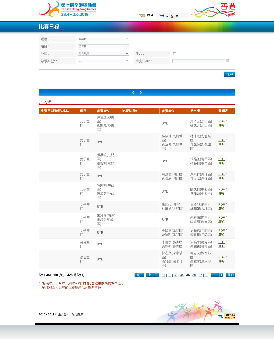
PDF (221, 121)
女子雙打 (85, 123)
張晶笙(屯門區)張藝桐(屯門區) (105, 161)
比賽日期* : (144, 61)
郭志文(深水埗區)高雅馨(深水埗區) (172, 259)
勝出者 (195, 111)
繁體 (142, 15)
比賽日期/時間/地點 (55, 111)
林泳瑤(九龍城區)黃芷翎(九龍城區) (172, 142)
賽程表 (223, 111)
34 (181, 275)
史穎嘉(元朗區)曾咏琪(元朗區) (172, 232)
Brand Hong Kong (212, 9)
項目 (83, 111)
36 (194, 275)
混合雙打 (85, 244)
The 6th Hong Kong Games (68, 9)
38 (206, 275)
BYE (165, 123)
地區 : (45, 53)
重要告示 (64, 314)
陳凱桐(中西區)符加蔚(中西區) (105, 192)
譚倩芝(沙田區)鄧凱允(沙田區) (105, 123)
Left (133, 92)
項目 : (45, 46)
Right (140, 92)
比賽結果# (129, 111)
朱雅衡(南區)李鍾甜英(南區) (106, 220)
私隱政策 (78, 314)
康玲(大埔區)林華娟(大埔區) (172, 206)
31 (163, 275)
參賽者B (168, 111)
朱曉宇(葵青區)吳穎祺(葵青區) (172, 244)
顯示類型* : (49, 61)
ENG (150, 15)
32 (169, 275)
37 (200, 275)
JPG (221, 125)
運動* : (45, 39)
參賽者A (103, 111)
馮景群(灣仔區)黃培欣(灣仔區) (172, 176)
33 (175, 275)
